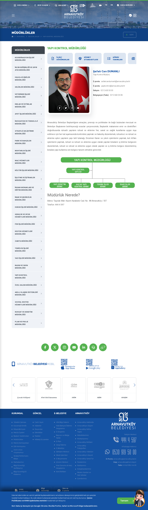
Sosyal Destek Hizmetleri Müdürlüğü (25, 303)
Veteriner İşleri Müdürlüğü (22, 95)
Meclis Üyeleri (19, 432)
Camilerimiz (82, 479)
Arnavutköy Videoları (85, 452)
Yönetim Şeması (20, 422)
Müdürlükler (34, 36)
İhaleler (38, 436)
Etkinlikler (38, 432)
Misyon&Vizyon (19, 429)
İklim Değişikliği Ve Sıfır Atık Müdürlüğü (26, 68)
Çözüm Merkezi (62, 462)
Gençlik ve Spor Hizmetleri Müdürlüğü (25, 215)
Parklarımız (81, 465)
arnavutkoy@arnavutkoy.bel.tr (121, 459)
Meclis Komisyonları (21, 443)
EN (112, 5)
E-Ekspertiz (60, 432)
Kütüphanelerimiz (84, 469)
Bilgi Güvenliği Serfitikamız (19, 466)
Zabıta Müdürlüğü (23, 241)
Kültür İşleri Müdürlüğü (26, 170)
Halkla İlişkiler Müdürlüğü (22, 78)
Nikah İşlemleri (62, 455)
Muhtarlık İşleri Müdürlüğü (23, 152)
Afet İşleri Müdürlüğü (25, 114)
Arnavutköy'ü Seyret (85, 455)
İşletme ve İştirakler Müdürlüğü (25, 179)
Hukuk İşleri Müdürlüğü (26, 207)
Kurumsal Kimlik (20, 426)
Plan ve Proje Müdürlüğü (21, 323)
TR (106, 5)
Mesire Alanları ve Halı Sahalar (84, 473)
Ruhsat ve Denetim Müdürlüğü (23, 313)
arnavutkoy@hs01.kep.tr (125, 462)
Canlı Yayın (39, 422)
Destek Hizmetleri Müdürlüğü (23, 232)
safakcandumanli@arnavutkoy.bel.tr (115, 81)
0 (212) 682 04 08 (127, 465)
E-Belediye (60, 448)
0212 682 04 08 (116, 95)
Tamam (127, 500)
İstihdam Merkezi (62, 452)
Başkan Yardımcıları (21, 436)
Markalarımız (19, 462)
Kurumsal (21, 36)
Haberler (38, 426)
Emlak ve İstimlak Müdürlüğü (23, 105)
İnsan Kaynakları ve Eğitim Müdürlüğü (24, 188)
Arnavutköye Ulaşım (85, 426)
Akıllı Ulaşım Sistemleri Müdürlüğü (26, 293)
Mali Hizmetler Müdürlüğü (22, 162)
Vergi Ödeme (61, 445)
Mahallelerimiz (83, 435)
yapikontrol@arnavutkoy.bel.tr (113, 86)
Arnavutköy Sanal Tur (85, 459)
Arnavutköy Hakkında (85, 422)
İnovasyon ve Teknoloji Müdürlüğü (26, 122)
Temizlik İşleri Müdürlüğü (22, 249)
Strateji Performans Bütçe (21, 457)
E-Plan (58, 441)
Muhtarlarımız (82, 439)
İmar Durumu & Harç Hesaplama (64, 466)
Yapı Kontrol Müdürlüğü (53, 36)
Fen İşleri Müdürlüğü (25, 224)
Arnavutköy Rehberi (84, 442)
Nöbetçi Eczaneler (42, 439)
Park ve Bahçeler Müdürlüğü (23, 142)
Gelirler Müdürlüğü (24, 87)
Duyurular (39, 429)
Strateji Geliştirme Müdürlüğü (24, 132)
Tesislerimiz (81, 462)
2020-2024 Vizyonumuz (18, 451)
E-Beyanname (61, 459)
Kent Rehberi (61, 472)
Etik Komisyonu (19, 446)
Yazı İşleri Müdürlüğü (25, 258)
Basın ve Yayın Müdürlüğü (21, 266)
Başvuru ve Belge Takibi (62, 436)
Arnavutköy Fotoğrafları (81, 447)
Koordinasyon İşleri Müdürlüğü (24, 59)
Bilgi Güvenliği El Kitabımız (20, 473)
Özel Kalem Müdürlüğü (26, 285)
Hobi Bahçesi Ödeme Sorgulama (64, 427)
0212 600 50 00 (107, 90)
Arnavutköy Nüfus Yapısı (84, 430)
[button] (13, 385)
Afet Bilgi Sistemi (62, 422)
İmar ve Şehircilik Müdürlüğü (23, 198)
